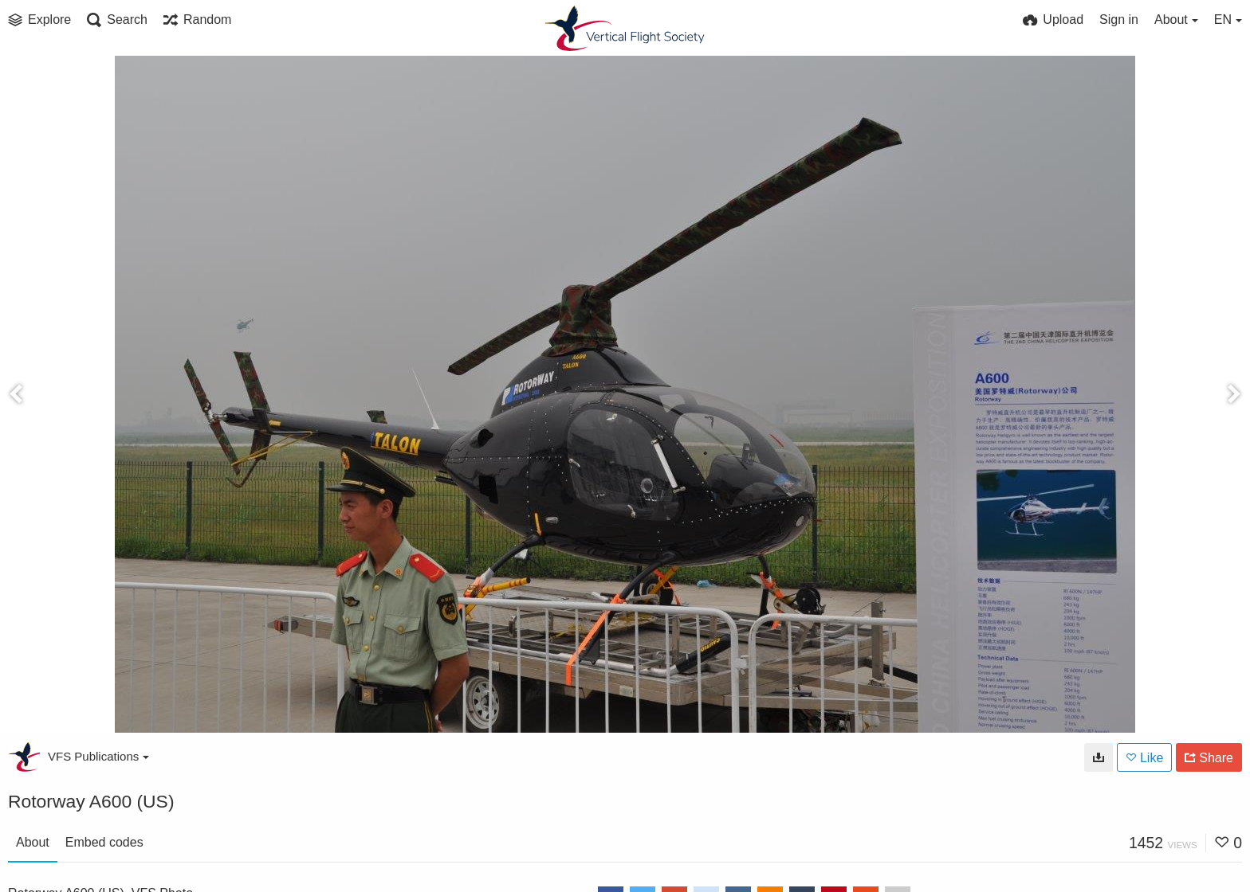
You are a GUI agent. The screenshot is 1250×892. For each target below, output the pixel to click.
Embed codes (104, 842)
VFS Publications (98, 756)
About (32, 842)
